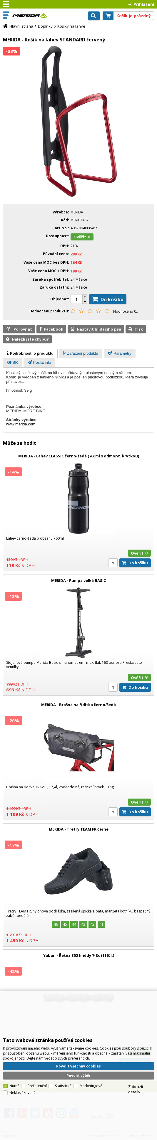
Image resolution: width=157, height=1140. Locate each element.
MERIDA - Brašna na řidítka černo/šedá (78, 704)
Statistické (63, 1064)
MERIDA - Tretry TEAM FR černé (78, 829)
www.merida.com (20, 424)
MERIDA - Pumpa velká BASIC (78, 580)
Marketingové (91, 1064)
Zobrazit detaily (135, 1068)
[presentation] (30, 353)
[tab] (30, 353)
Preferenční (37, 1064)
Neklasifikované (22, 1071)
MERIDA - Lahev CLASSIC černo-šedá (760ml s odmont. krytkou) (78, 456)
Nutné (14, 1064)
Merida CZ (30, 15)
